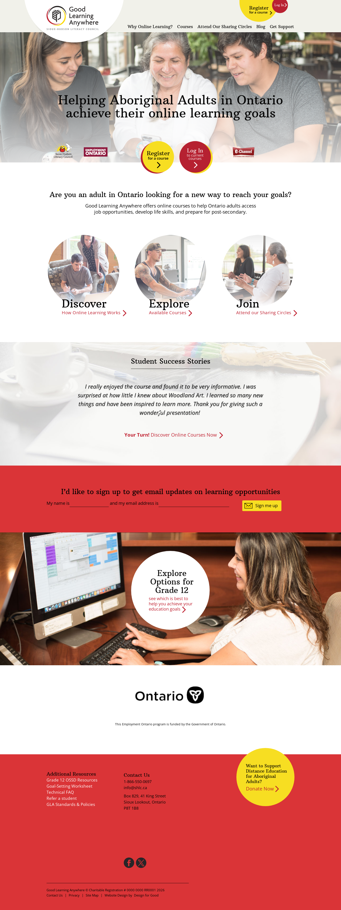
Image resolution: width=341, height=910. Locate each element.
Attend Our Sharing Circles (224, 27)
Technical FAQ (60, 792)
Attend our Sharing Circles (263, 313)
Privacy (74, 895)
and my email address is (134, 503)
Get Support (282, 27)
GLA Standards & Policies (71, 804)
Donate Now (260, 788)
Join (247, 304)
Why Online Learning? (150, 27)
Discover (84, 304)
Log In (195, 154)
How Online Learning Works (91, 313)
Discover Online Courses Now (170, 434)
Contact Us (55, 895)
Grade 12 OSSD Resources (72, 780)
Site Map (92, 895)
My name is (58, 503)
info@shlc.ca (135, 787)
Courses (185, 27)
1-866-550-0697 (138, 781)
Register (259, 9)
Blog (260, 27)
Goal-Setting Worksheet (69, 786)
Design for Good (146, 895)
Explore (169, 304)
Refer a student (62, 798)
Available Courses (168, 313)
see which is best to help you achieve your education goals (170, 604)
